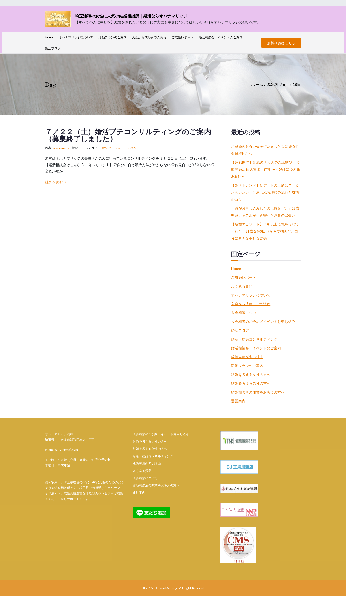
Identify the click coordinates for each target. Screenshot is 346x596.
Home (49, 37)
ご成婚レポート (183, 37)
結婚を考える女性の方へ (250, 374)
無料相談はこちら (281, 43)
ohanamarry (61, 148)
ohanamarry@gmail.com (61, 449)
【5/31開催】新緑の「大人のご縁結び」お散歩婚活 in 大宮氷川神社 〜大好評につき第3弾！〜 (265, 169)
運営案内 (238, 401)
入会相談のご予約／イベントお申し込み (263, 321)
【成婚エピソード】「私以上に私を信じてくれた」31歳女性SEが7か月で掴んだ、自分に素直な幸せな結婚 (265, 231)
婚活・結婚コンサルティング (254, 339)
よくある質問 (241, 286)
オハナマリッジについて (76, 37)
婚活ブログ (53, 48)
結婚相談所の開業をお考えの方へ (257, 392)
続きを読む (55, 182)
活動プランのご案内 (112, 37)
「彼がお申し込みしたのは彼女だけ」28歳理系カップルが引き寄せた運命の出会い (265, 211)
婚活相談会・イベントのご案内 (221, 37)
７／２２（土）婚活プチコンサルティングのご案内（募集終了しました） (128, 135)
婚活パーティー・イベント (121, 148)
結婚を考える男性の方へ (250, 383)
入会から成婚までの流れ (149, 37)
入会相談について (245, 312)
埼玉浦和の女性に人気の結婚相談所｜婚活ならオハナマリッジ (131, 15)
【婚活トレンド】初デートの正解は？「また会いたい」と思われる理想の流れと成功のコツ (265, 192)
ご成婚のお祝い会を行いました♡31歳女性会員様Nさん (265, 149)
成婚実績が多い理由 (247, 357)
